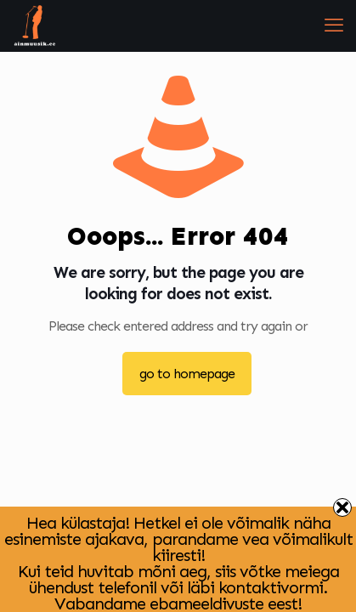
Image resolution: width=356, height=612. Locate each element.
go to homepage (187, 374)
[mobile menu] (333, 25)
